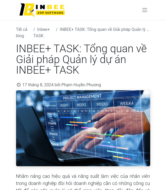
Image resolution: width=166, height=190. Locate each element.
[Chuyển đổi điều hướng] (144, 10)
